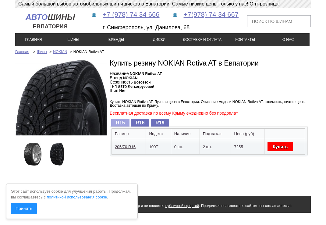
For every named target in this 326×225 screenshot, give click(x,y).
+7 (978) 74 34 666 (131, 14)
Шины (42, 52)
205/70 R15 (125, 147)
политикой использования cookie (77, 197)
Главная (22, 52)
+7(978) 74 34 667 (211, 14)
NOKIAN (60, 52)
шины (50, 21)
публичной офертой (182, 206)
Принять (24, 208)
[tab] (120, 123)
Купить (280, 146)
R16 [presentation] (140, 122)
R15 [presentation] (120, 122)
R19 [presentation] (159, 122)
